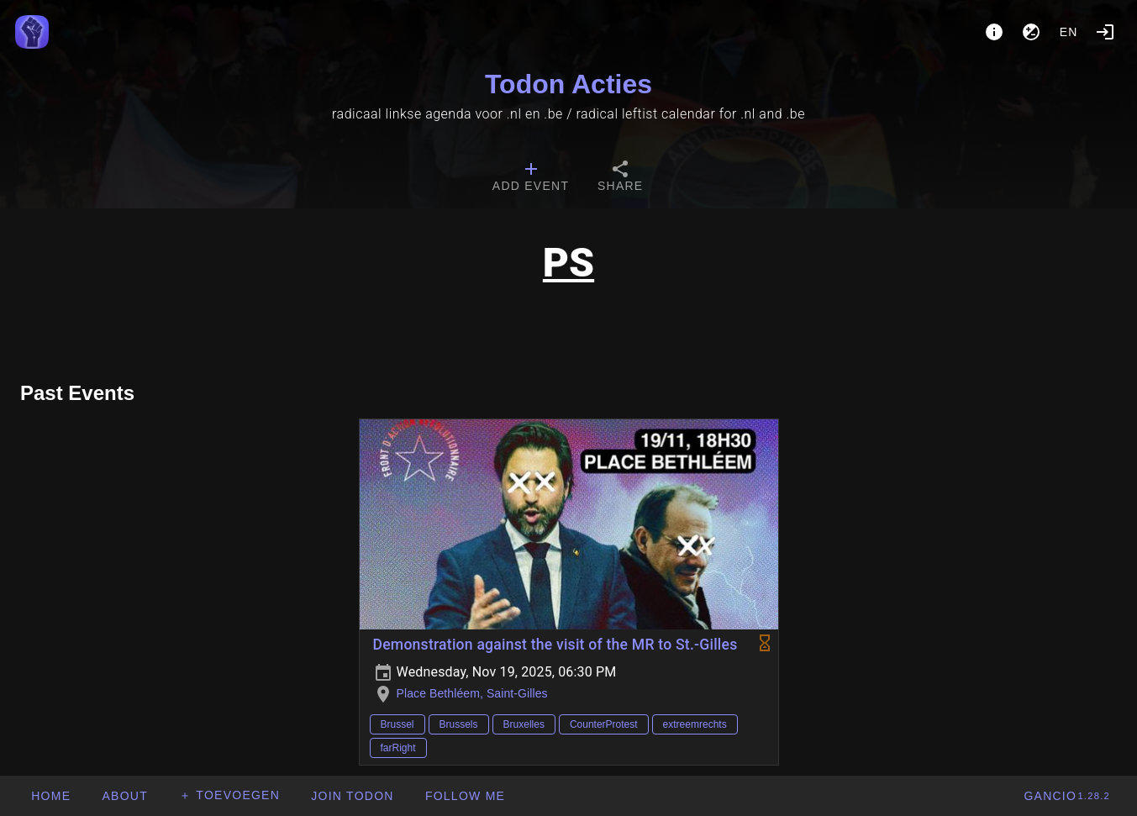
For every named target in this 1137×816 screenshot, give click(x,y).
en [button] (1069, 32)
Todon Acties (568, 84)
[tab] (530, 178)
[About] (994, 31)
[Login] (1105, 31)
